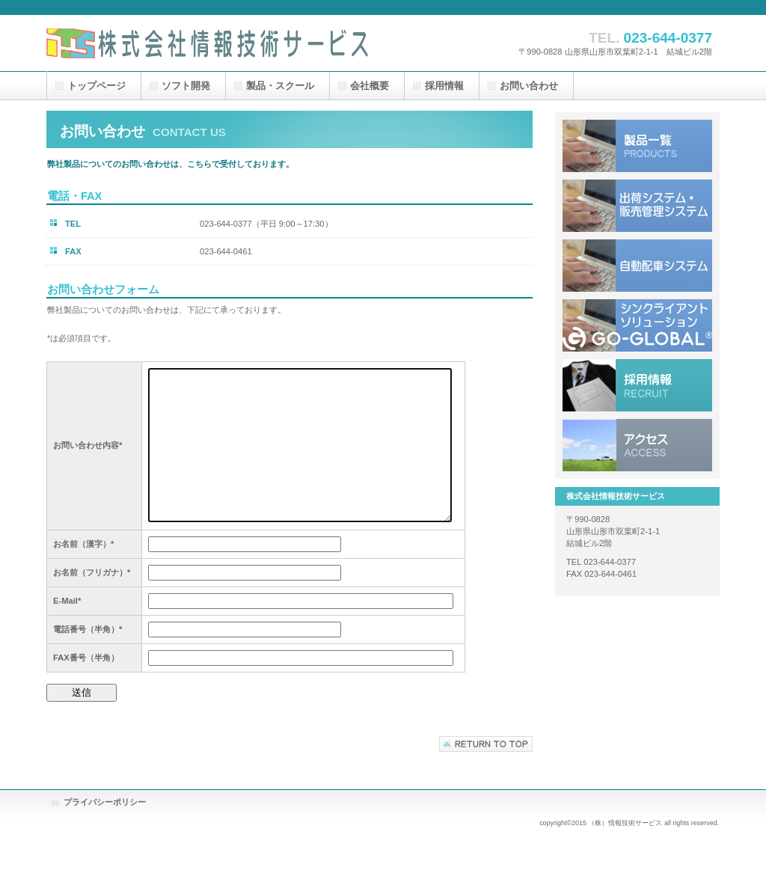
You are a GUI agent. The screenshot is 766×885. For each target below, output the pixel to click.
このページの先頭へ (486, 744)
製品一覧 (637, 146)
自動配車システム (637, 265)
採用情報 (637, 385)
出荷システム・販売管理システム (637, 206)
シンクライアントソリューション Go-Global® (637, 325)
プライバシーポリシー (105, 801)
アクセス (637, 445)
